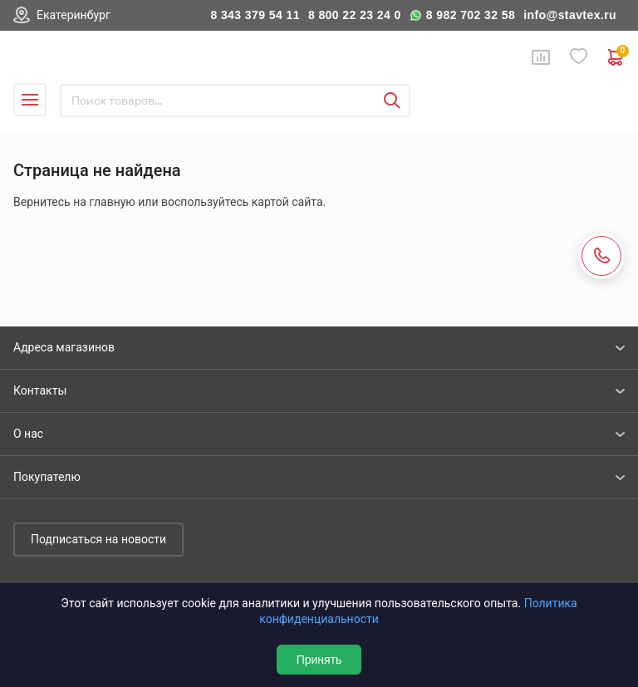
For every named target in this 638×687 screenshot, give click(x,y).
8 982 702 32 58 (471, 15)
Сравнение (541, 57)
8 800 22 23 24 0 (354, 15)
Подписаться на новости (98, 539)
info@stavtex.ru (569, 15)
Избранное (579, 57)
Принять (319, 659)
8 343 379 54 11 (255, 15)
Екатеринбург (73, 15)
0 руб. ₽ (616, 57)
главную (112, 202)
